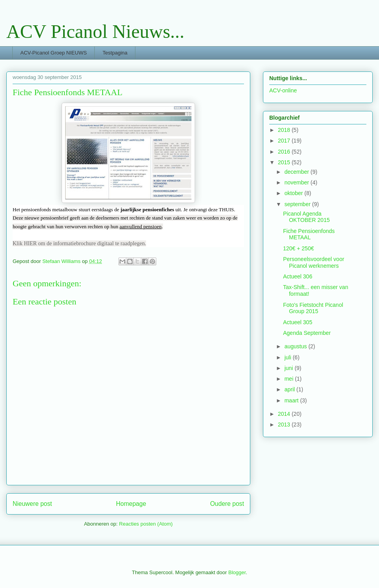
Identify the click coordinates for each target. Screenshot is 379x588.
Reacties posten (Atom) (146, 524)
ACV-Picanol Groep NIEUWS (54, 53)
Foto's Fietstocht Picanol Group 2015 (313, 308)
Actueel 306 (297, 276)
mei (289, 379)
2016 (285, 151)
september (298, 204)
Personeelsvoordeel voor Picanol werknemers (313, 262)
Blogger (237, 572)
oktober (294, 193)
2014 (285, 414)
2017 (285, 140)
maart (292, 400)
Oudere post (227, 503)
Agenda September (307, 333)
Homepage (131, 503)
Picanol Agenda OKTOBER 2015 (306, 217)
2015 (285, 162)
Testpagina (115, 53)
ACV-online (283, 90)
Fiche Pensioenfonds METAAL (309, 234)
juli (288, 357)
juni (289, 368)
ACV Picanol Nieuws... (95, 31)
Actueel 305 (297, 322)
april (290, 389)
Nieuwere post (32, 503)
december (297, 172)
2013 (285, 424)
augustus (296, 346)
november (297, 182)
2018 (285, 130)
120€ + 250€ (298, 248)
